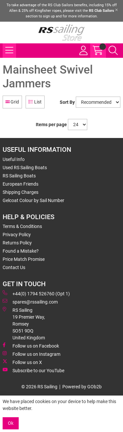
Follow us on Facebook (31, 346)
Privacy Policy (17, 234)
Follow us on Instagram (31, 354)
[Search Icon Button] (113, 50)
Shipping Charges (20, 192)
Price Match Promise (24, 259)
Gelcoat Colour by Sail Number (33, 200)
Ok (10, 423)
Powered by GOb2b (82, 386)
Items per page (51, 124)
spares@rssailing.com (30, 302)
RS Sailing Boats (19, 175)
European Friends (20, 184)
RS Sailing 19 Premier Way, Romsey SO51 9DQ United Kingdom (24, 323)
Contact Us (14, 267)
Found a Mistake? (21, 251)
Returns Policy (17, 242)
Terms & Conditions (22, 226)
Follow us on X (22, 362)
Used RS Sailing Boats (25, 167)
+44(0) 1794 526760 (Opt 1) (36, 293)
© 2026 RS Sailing (39, 386)
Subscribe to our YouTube (33, 370)
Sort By (67, 102)
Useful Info (14, 159)
